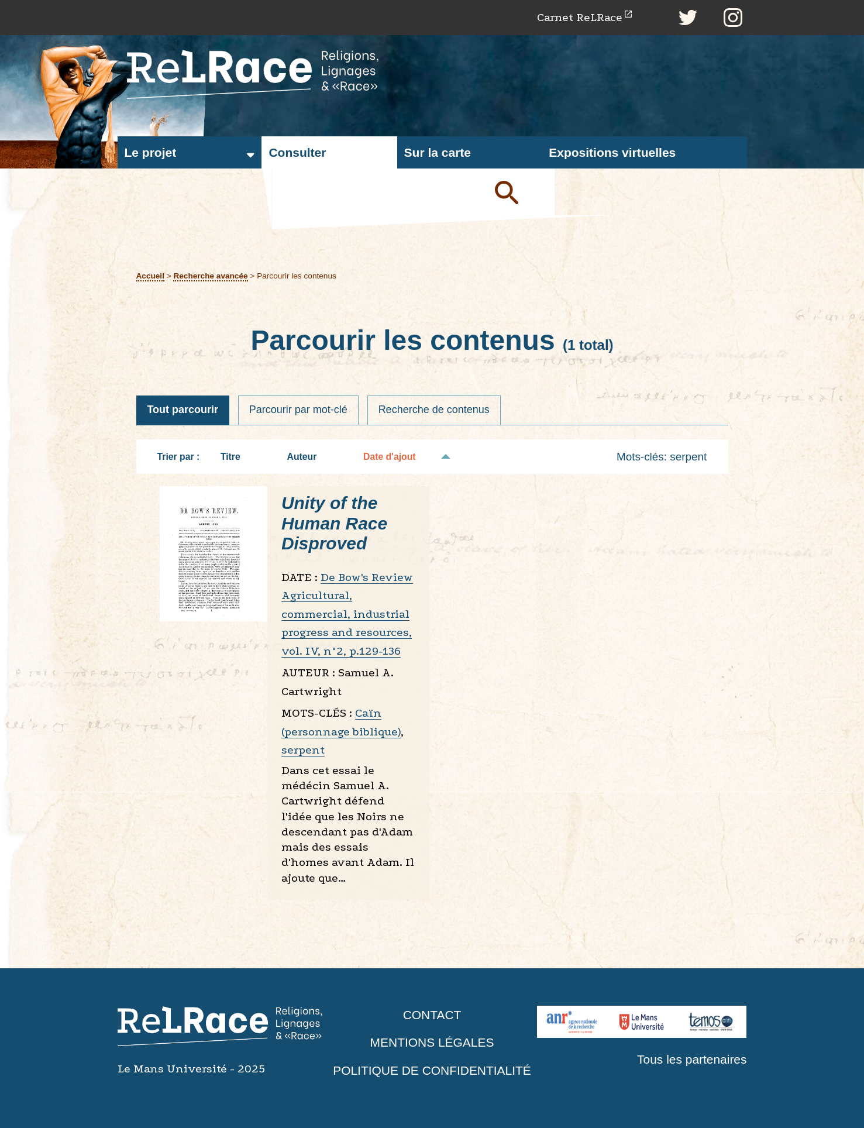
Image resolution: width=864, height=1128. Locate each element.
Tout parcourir (183, 410)
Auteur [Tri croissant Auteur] (308, 457)
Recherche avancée (211, 275)
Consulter (297, 152)
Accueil (150, 275)
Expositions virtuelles (612, 152)
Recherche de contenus (434, 410)
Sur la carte (437, 152)
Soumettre (520, 191)
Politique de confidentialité (432, 1070)
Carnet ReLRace (579, 17)
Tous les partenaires (692, 1059)
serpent (303, 750)
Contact (432, 1015)
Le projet (151, 152)
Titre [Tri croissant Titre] (236, 457)
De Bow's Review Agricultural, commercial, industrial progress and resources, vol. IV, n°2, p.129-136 (347, 614)
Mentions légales (432, 1043)
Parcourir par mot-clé (298, 410)
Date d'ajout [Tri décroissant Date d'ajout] (395, 457)
